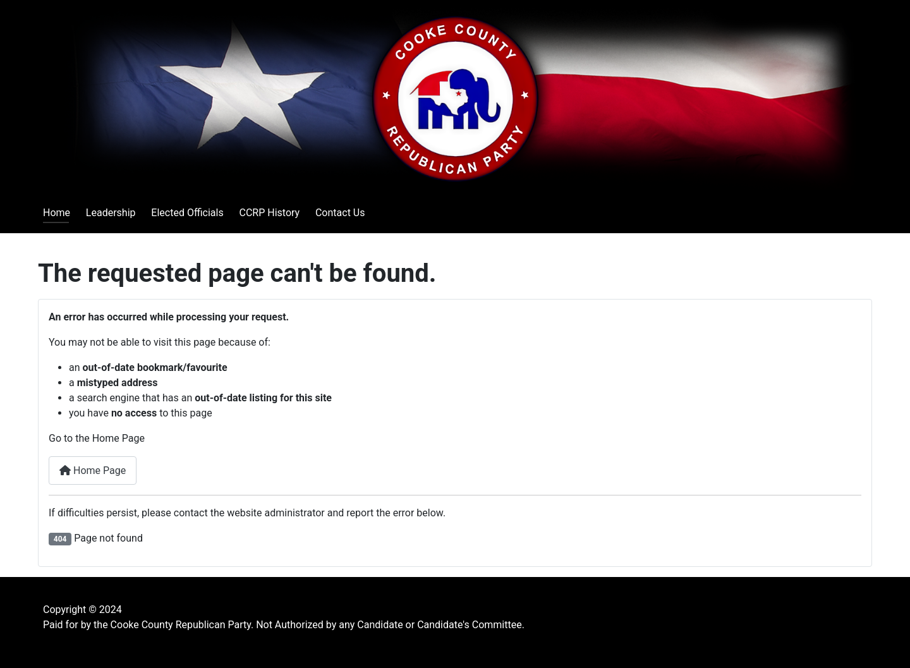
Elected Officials (187, 213)
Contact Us (340, 213)
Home (56, 213)
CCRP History (269, 213)
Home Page (92, 471)
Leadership (111, 213)
